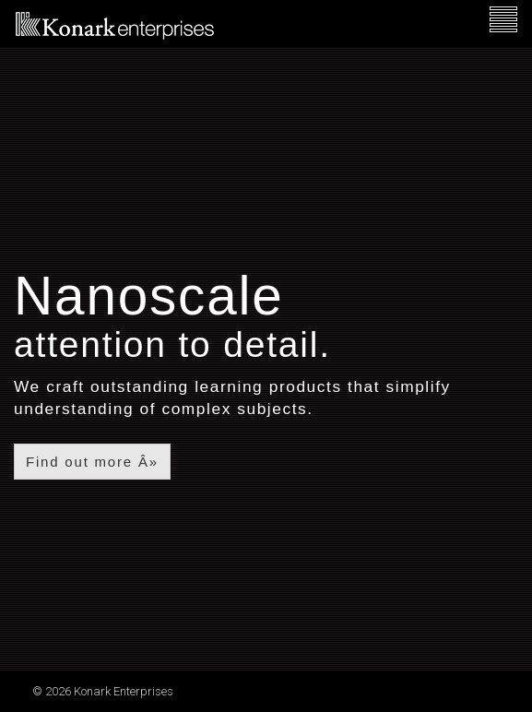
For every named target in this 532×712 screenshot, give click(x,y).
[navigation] (503, 20)
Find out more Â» (92, 461)
